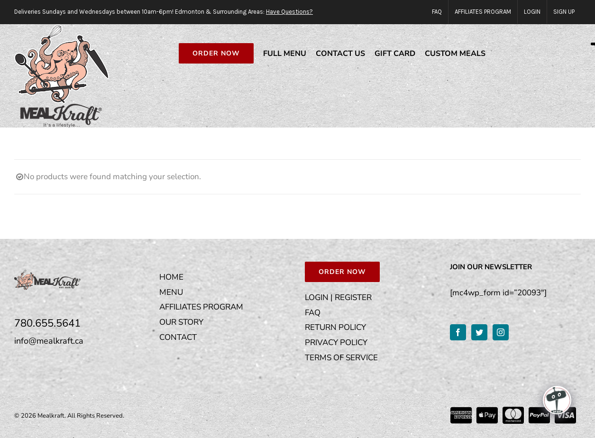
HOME (171, 277)
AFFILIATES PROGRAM (201, 306)
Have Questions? (289, 11)
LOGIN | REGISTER (338, 297)
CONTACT (178, 337)
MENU (171, 292)
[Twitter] (479, 332)
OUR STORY (181, 322)
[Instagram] (501, 332)
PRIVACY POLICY (336, 342)
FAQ (312, 312)
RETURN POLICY (335, 327)
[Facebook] (458, 332)
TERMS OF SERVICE (341, 357)
